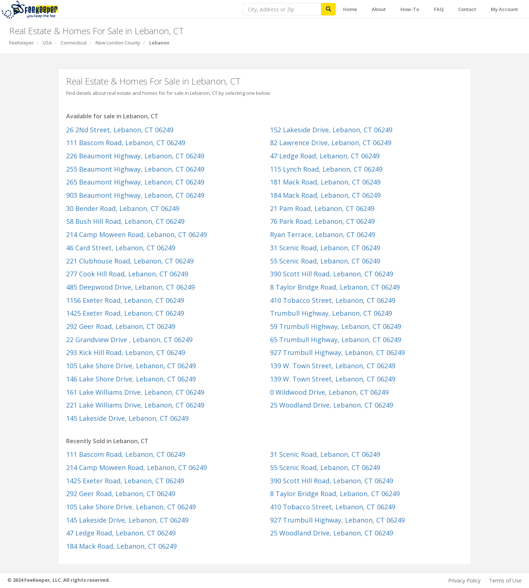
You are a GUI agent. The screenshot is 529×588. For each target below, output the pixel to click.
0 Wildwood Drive (329, 392)
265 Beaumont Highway (135, 182)
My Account (504, 9)
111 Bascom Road (125, 142)
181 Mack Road (325, 182)
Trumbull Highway (331, 313)
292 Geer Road (120, 326)
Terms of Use (505, 580)
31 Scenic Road (325, 247)
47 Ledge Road (324, 155)
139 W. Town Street (332, 365)
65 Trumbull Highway (335, 339)
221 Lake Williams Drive (135, 405)
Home (350, 9)
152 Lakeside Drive (331, 129)
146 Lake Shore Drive (131, 378)
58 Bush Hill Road (125, 221)
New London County (118, 42)
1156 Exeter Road (125, 300)
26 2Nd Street (119, 129)
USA (47, 42)
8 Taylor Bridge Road (335, 287)
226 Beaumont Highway (135, 155)
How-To (409, 9)
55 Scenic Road (325, 261)
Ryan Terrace (322, 234)
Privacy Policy (464, 580)
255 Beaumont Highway (135, 169)
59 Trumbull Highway (335, 326)
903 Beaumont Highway (135, 195)
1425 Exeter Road (125, 313)
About (379, 9)
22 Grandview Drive (129, 339)
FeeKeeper (21, 42)
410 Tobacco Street (332, 300)
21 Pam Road (322, 208)
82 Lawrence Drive (330, 142)
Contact (467, 9)
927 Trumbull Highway (337, 352)
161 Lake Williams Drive (135, 392)
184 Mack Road (325, 195)
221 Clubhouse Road (130, 261)
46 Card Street (120, 247)
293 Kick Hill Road (125, 352)
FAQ (438, 9)
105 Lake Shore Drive (131, 365)
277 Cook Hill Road (127, 273)
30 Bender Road (122, 208)
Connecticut (74, 42)
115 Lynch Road (326, 169)
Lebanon (159, 42)
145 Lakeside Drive (127, 418)
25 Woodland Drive (331, 405)
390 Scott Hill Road (331, 273)
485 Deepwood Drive (130, 287)
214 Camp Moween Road (136, 234)
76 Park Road (322, 221)
